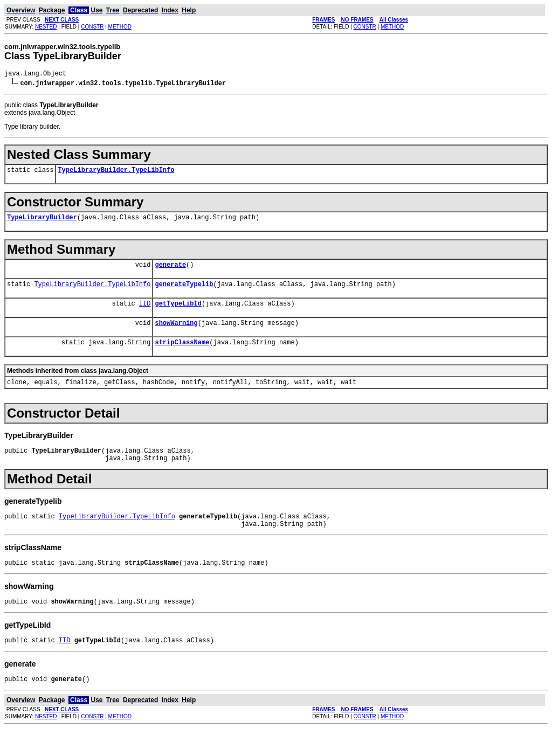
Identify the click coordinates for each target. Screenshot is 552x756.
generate (170, 270)
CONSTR (92, 27)
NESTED (46, 27)
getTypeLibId (178, 312)
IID (145, 312)
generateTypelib (184, 291)
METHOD (120, 27)
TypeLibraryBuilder (42, 221)
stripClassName (182, 354)
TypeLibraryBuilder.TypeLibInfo (116, 172)
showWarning (176, 333)
